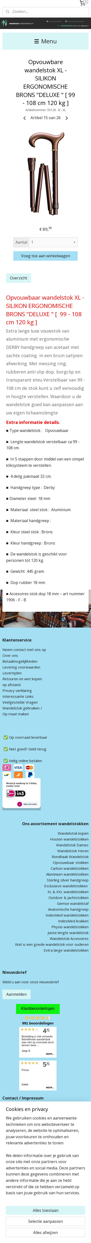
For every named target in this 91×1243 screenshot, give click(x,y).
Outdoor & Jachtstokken (69, 897)
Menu (45, 41)
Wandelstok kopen (73, 833)
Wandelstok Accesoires (69, 938)
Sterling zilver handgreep (68, 880)
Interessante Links (17, 696)
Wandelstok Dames (72, 844)
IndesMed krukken (73, 920)
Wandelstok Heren (73, 850)
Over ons (10, 655)
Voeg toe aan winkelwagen (45, 255)
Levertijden (12, 672)
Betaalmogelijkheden (19, 661)
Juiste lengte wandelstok (68, 932)
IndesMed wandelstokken (67, 915)
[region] (45, 1157)
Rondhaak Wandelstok (70, 856)
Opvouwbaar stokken (71, 862)
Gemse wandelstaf (73, 903)
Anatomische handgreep (68, 909)
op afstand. (11, 684)
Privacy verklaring (17, 690)
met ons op (36, 649)
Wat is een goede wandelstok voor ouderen (52, 944)
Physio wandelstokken (70, 926)
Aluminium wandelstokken (67, 874)
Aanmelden (16, 994)
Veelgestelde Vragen (20, 702)
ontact (20, 649)
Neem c (8, 649)
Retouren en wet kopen (22, 678)
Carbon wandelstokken (70, 868)
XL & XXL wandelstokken (68, 891)
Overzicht (18, 278)
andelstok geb (18, 708)
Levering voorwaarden (21, 667)
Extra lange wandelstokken (66, 950)
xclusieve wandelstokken (67, 885)
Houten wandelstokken (69, 839)
